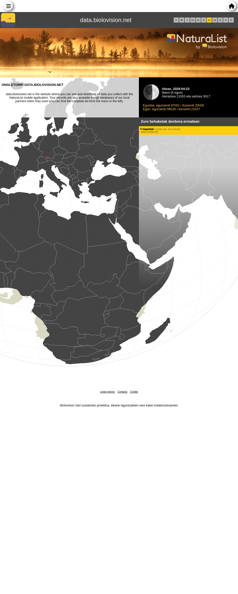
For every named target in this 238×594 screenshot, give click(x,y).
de (181, 20)
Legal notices (107, 391)
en (192, 20)
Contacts (122, 391)
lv (231, 20)
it (187, 20)
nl (203, 20)
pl (220, 20)
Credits (134, 391)
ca (214, 20)
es (198, 20)
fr (176, 20)
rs (226, 20)
